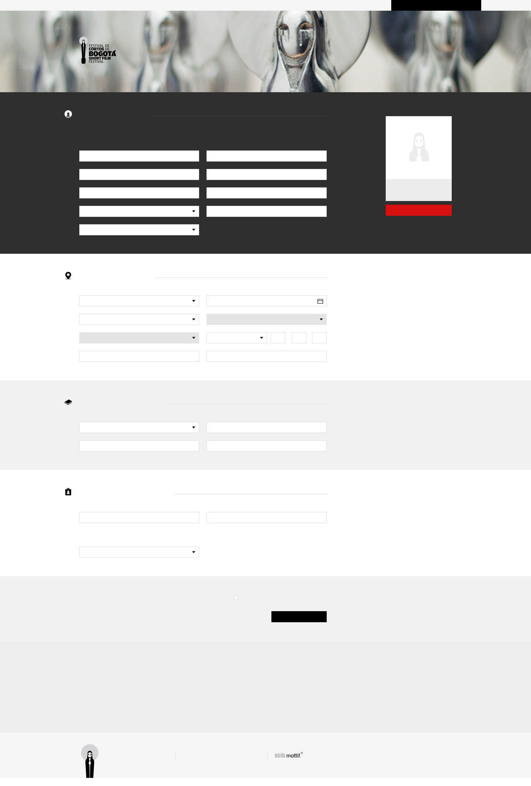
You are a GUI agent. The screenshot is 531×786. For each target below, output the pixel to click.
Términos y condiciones (147, 762)
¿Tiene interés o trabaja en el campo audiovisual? (133, 537)
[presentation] (135, 609)
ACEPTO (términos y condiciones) (278, 597)
